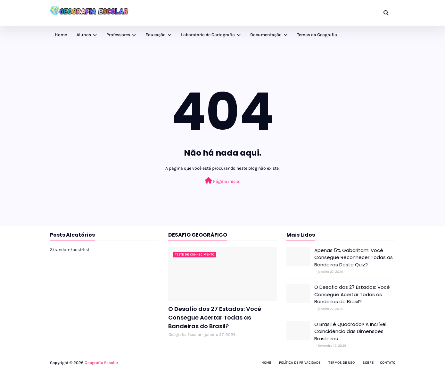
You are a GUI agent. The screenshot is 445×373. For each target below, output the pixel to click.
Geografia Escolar (185, 334)
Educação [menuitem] (155, 34)
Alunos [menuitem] (84, 34)
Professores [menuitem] (118, 34)
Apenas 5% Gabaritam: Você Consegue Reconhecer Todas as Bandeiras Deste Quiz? (353, 257)
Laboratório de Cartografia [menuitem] (208, 34)
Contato (387, 363)
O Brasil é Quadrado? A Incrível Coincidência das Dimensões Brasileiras (350, 331)
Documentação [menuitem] (266, 34)
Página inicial (223, 180)
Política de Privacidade (299, 363)
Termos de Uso (341, 363)
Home (266, 363)
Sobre (368, 363)
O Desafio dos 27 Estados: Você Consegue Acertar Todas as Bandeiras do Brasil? (214, 317)
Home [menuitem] (61, 34)
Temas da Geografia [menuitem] (317, 34)
